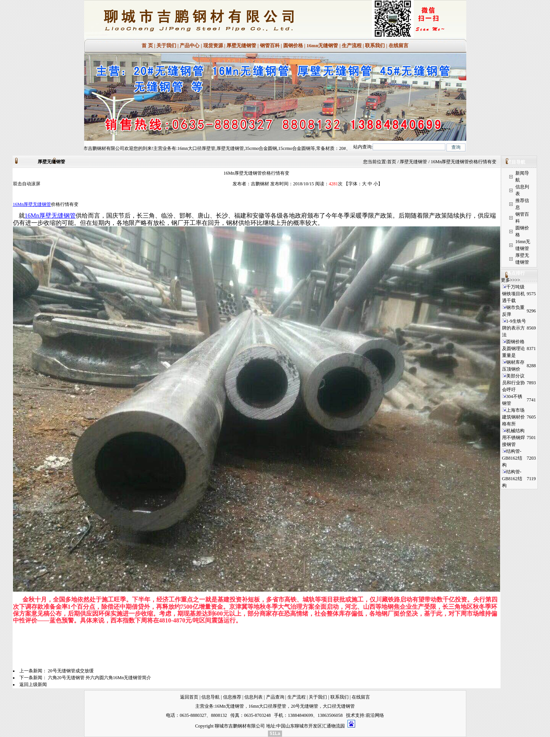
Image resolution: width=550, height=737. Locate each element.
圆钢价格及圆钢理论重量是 (513, 348)
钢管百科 (270, 45)
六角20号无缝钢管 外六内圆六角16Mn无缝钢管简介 (99, 677)
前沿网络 (375, 715)
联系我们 (375, 45)
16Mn (18, 204)
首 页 (147, 45)
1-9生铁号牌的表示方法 (514, 327)
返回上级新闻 (33, 684)
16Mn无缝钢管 (229, 706)
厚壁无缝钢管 (241, 45)
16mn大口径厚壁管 (267, 706)
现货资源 (213, 45)
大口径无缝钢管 (339, 706)
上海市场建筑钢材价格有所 (513, 417)
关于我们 (166, 45)
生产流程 (352, 45)
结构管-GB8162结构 (512, 458)
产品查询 (275, 697)
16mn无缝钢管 (322, 45)
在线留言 (398, 45)
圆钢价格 (293, 45)
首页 (391, 161)
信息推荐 (232, 697)
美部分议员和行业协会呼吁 (513, 382)
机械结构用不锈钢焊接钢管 (513, 437)
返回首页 (189, 697)
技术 (350, 715)
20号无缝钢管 (304, 706)
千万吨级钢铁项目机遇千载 (513, 293)
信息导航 (210, 697)
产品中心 (189, 45)
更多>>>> (510, 280)
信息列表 (253, 697)
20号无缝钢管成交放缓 (71, 670)
